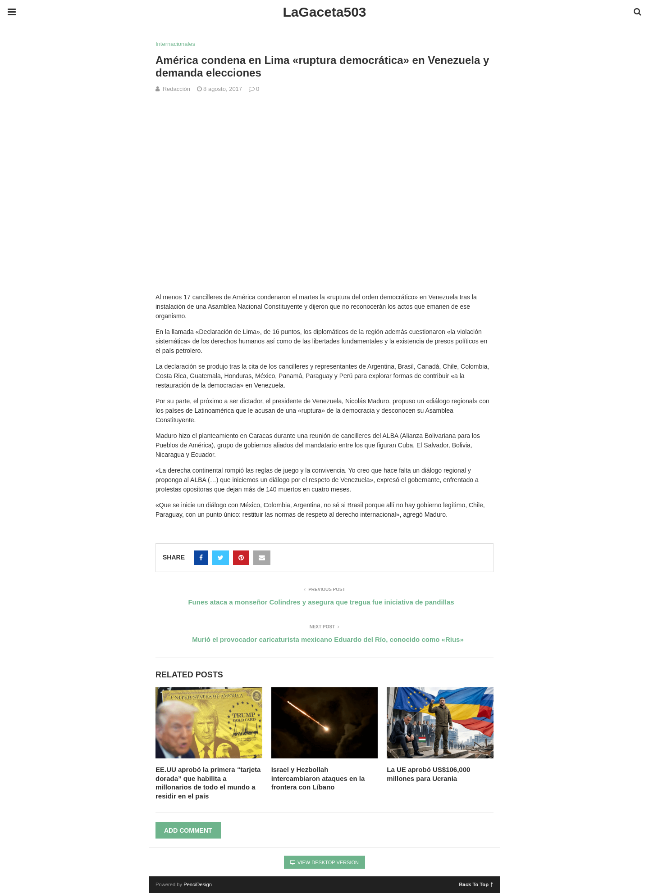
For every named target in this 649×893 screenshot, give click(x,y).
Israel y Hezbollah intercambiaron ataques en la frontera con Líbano (318, 778)
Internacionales (175, 44)
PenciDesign (197, 884)
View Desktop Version (324, 862)
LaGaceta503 (324, 12)
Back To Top (476, 884)
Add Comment (188, 830)
